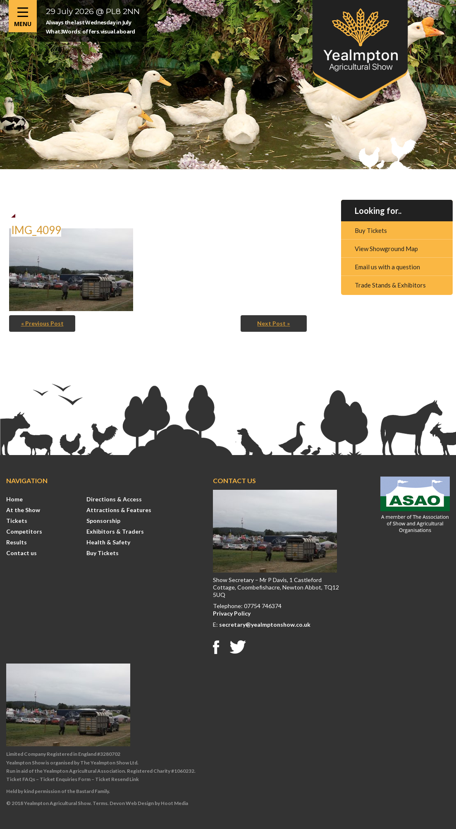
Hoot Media (174, 803)
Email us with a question (387, 267)
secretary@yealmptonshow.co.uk (264, 624)
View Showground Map (386, 248)
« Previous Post (42, 323)
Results (16, 542)
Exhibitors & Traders (115, 531)
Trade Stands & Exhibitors (390, 285)
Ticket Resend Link (117, 779)
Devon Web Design (132, 803)
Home (14, 499)
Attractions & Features (118, 509)
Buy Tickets (371, 230)
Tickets (16, 520)
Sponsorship (103, 520)
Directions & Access (114, 499)
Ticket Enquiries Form (65, 779)
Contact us (21, 552)
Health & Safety (108, 542)
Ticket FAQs (20, 779)
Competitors (24, 531)
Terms (100, 803)
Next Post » (273, 323)
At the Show (23, 509)
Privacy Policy (232, 613)
